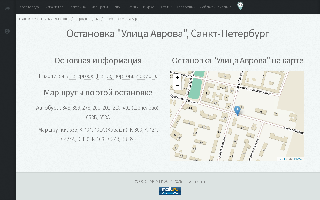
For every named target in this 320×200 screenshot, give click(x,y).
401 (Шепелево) (140, 107)
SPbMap (297, 159)
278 (86, 107)
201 (106, 107)
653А (104, 117)
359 (76, 107)
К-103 (98, 139)
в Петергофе (80, 75)
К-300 (136, 129)
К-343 (112, 139)
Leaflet (283, 159)
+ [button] (177, 78)
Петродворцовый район (126, 75)
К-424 (150, 129)
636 (73, 129)
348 (66, 107)
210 (116, 107)
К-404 (85, 129)
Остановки (62, 18)
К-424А (67, 139)
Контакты (196, 181)
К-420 (83, 139)
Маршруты (42, 18)
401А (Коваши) (110, 129)
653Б (91, 117)
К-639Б (129, 139)
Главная (25, 18)
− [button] (177, 86)
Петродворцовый (87, 18)
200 (96, 107)
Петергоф (111, 18)
